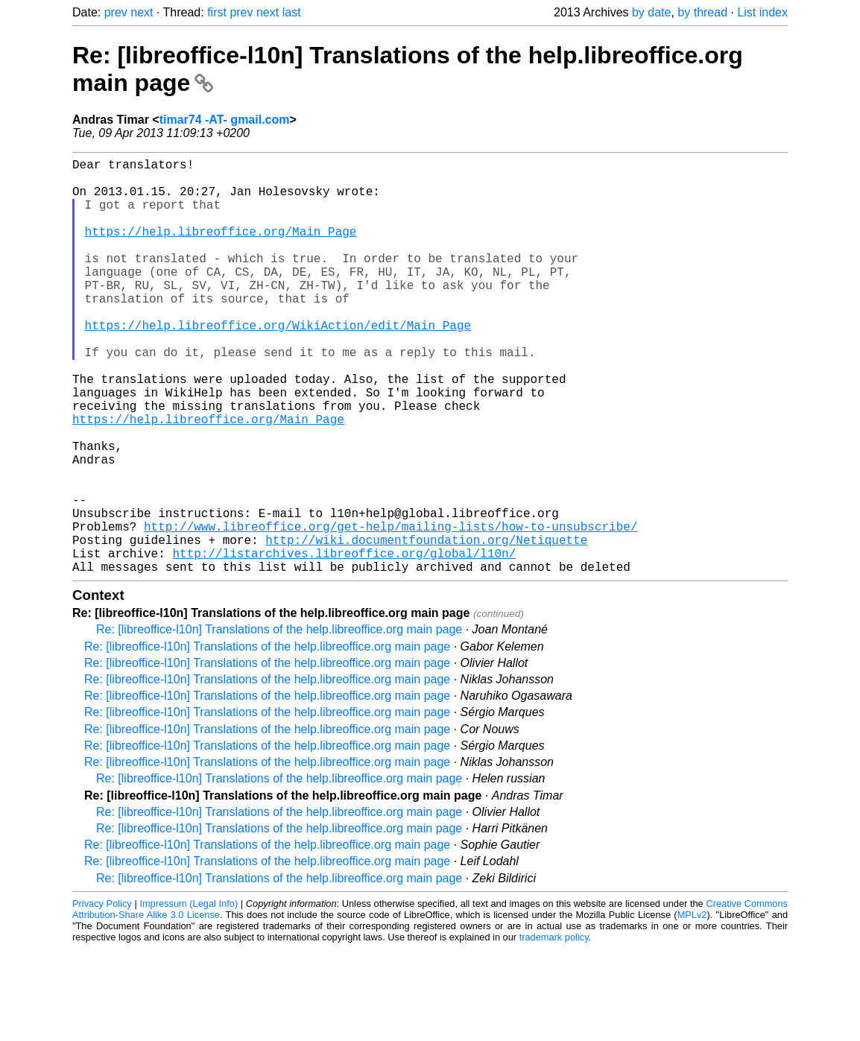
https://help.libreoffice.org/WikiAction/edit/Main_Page (278, 363)
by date (651, 12)
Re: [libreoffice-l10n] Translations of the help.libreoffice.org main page (279, 721)
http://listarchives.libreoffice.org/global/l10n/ (344, 642)
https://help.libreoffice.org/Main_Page (221, 249)
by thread (702, 12)
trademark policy (554, 1029)
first (217, 12)
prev (115, 12)
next (141, 12)
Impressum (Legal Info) (188, 996)
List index (762, 12)
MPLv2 (692, 1007)
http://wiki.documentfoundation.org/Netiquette (426, 626)
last (291, 12)
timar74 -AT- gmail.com (224, 119)
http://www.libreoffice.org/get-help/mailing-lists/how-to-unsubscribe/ (390, 609)
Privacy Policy (102, 996)
